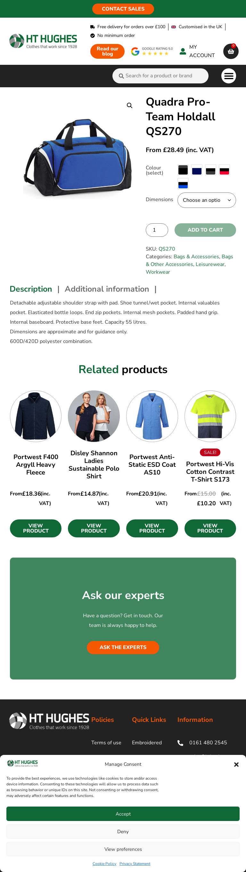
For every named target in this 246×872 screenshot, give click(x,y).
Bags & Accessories (196, 256)
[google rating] (152, 51)
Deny (123, 831)
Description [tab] (31, 289)
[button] (236, 764)
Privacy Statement (134, 863)
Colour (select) (154, 170)
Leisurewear (210, 264)
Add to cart (205, 230)
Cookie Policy (104, 863)
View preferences (123, 849)
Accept (123, 814)
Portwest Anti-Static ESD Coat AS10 (152, 465)
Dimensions (159, 199)
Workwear (158, 272)
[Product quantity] (157, 230)
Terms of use (106, 742)
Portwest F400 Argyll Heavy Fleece (35, 465)
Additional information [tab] (107, 289)
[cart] (231, 51)
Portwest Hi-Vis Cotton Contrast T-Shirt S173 (210, 472)
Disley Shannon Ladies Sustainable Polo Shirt (94, 465)
